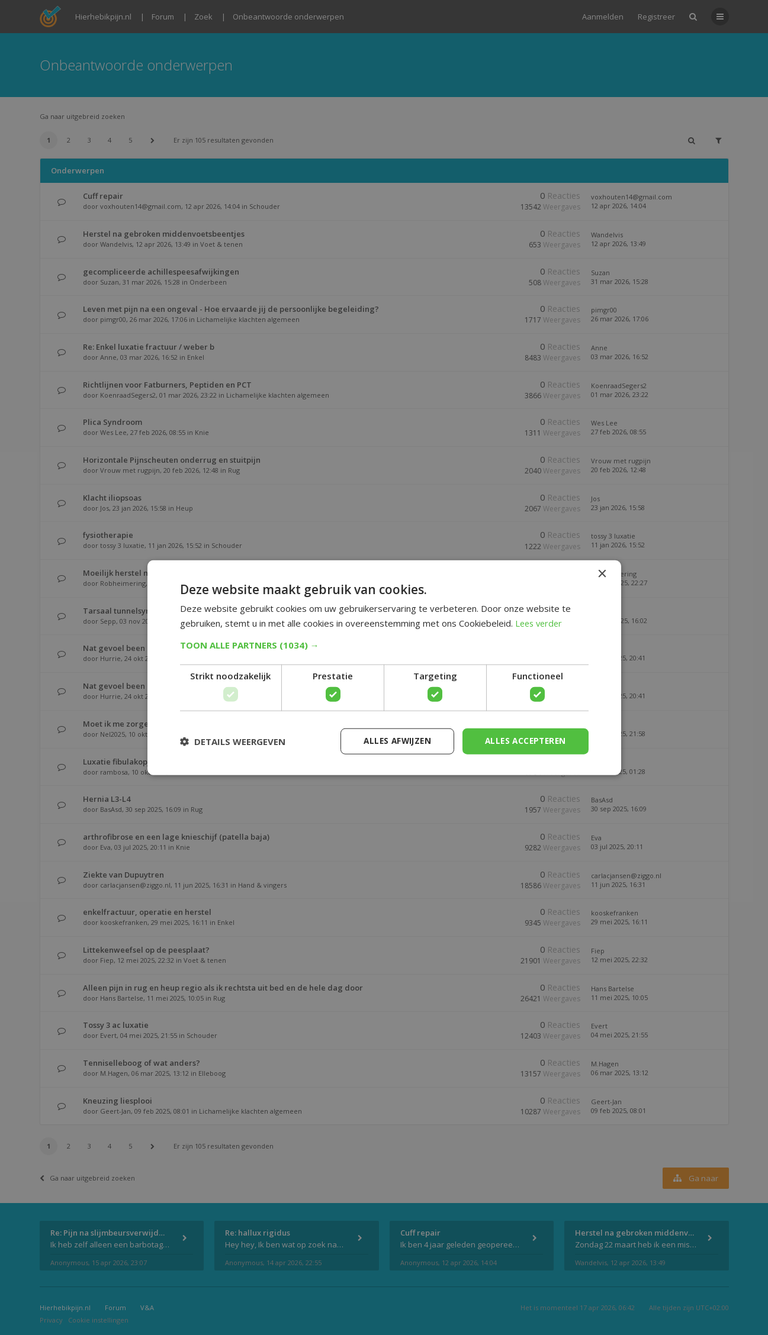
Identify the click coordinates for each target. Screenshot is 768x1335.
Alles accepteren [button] (523, 740)
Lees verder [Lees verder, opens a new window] (540, 622)
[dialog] (384, 667)
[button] (384, 644)
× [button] (601, 573)
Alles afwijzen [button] (391, 740)
